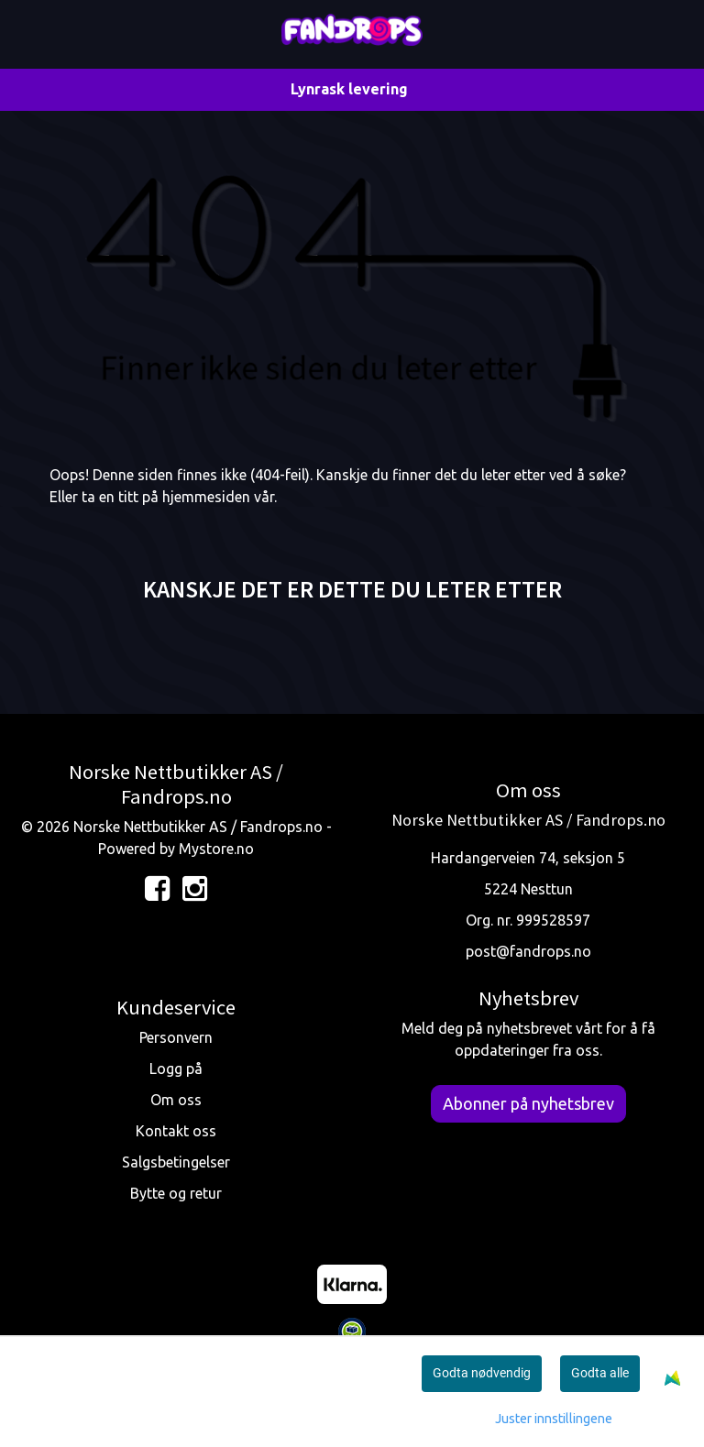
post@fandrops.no (528, 951)
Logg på (176, 1068)
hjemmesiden (206, 496)
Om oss (176, 1099)
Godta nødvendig (482, 1372)
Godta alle (600, 1372)
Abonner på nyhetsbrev (528, 1103)
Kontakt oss (176, 1131)
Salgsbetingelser (176, 1162)
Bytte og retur (176, 1193)
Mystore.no (216, 848)
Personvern (176, 1037)
